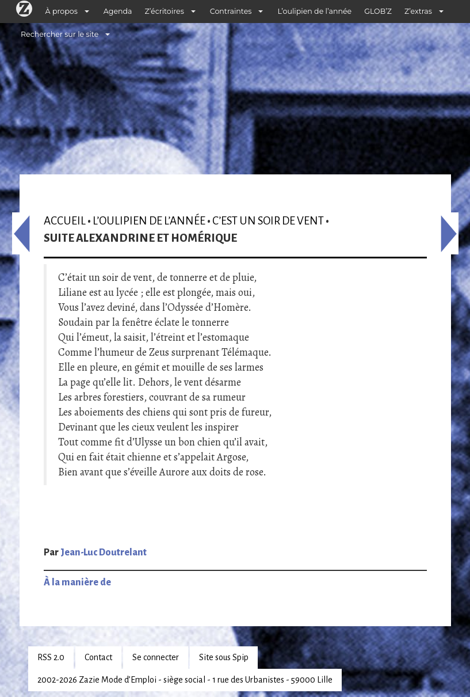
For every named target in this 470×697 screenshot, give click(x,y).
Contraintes (231, 11)
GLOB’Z (378, 11)
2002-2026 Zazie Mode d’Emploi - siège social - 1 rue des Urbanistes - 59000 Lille (185, 679)
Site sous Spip (224, 657)
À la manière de (77, 582)
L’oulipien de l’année (314, 11)
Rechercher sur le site (59, 34)
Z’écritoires (164, 11)
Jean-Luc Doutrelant (103, 552)
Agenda (118, 11)
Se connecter (155, 657)
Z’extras (418, 11)
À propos (61, 11)
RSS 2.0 (50, 657)
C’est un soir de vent (268, 221)
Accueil (65, 221)
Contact (98, 657)
